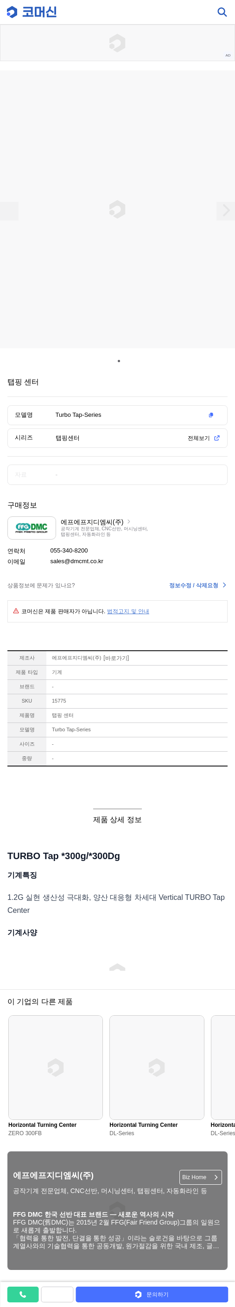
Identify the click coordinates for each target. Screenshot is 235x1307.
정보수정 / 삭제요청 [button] (193, 585)
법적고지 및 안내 (128, 611)
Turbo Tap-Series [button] (79, 414)
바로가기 (116, 658)
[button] (136, 415)
